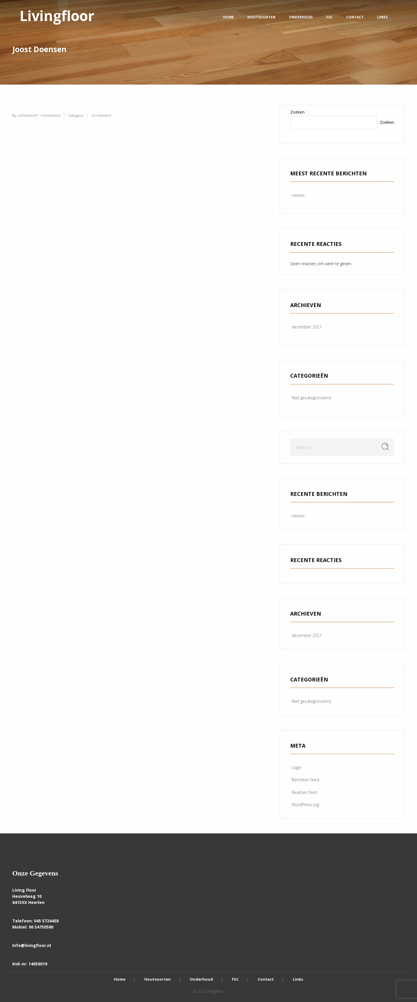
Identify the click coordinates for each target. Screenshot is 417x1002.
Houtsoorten (261, 17)
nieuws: (298, 195)
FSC (329, 17)
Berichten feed (305, 779)
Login (297, 767)
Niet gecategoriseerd (311, 397)
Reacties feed (304, 792)
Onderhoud (301, 17)
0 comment (101, 115)
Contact (355, 17)
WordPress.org (305, 804)
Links (382, 17)
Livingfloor (57, 15)
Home (228, 17)
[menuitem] (57, 17)
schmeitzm (27, 115)
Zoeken (297, 112)
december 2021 (307, 327)
